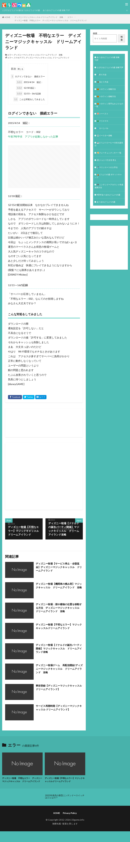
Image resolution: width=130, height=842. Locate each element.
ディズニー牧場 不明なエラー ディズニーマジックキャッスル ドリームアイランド (51, 20)
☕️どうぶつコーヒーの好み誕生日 (109, 154)
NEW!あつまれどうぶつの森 (108, 214)
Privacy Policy (70, 816)
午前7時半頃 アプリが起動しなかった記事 (33, 136)
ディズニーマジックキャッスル (39, 58)
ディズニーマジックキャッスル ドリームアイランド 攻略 (39, 17)
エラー (70, 17)
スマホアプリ (19, 58)
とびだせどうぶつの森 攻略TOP (109, 70)
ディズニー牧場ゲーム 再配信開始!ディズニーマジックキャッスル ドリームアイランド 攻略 (59, 669)
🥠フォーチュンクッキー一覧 (109, 165)
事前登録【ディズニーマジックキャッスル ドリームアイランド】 (59, 687)
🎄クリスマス (103, 129)
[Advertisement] (69, 476)
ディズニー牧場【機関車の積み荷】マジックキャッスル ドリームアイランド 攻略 (59, 587)
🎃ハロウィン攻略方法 (108, 95)
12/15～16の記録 (28, 94)
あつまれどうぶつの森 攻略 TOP (64, 10)
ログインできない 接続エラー (28, 76)
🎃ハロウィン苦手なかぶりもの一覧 (109, 112)
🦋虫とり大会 (103, 87)
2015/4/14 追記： (29, 82)
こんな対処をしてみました (29, 99)
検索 (95, 33)
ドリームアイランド (61, 58)
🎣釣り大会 (102, 79)
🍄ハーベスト (103, 121)
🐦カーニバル (103, 137)
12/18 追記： (26, 88)
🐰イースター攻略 (105, 144)
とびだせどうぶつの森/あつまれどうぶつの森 (24, 10)
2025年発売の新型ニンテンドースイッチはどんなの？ (64, 800)
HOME (7, 17)
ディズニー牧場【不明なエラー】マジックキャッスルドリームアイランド (59, 626)
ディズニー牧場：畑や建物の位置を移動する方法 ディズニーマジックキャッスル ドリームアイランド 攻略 (59, 608)
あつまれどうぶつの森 (107, 223)
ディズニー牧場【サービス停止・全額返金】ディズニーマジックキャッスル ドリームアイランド (59, 567)
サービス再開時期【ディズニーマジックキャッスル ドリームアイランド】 (59, 708)
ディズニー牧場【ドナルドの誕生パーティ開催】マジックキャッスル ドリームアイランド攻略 (59, 649)
